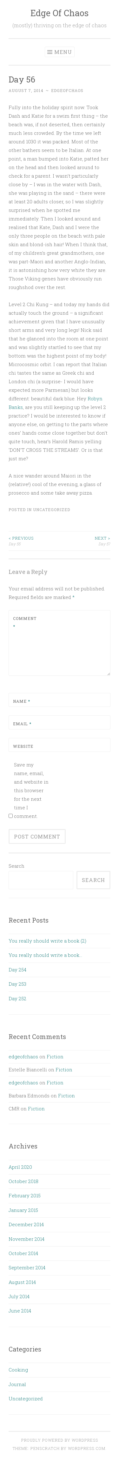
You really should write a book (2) (47, 941)
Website (23, 746)
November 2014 (26, 1239)
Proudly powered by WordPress (59, 1440)
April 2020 (20, 1167)
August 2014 (22, 1282)
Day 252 (17, 998)
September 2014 (27, 1267)
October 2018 (23, 1181)
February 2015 (25, 1195)
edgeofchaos (67, 90)
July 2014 (19, 1296)
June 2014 (20, 1310)
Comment (24, 622)
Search (16, 866)
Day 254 (17, 969)
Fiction (55, 1056)
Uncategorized (51, 509)
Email (22, 723)
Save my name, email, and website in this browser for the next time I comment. (31, 790)
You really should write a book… (45, 955)
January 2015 (23, 1210)
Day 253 (17, 984)
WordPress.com (86, 1448)
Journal (17, 1384)
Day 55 (34, 540)
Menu (63, 52)
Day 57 (85, 540)
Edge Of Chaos (59, 12)
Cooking (18, 1369)
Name (21, 701)
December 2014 (26, 1224)
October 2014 (23, 1253)
